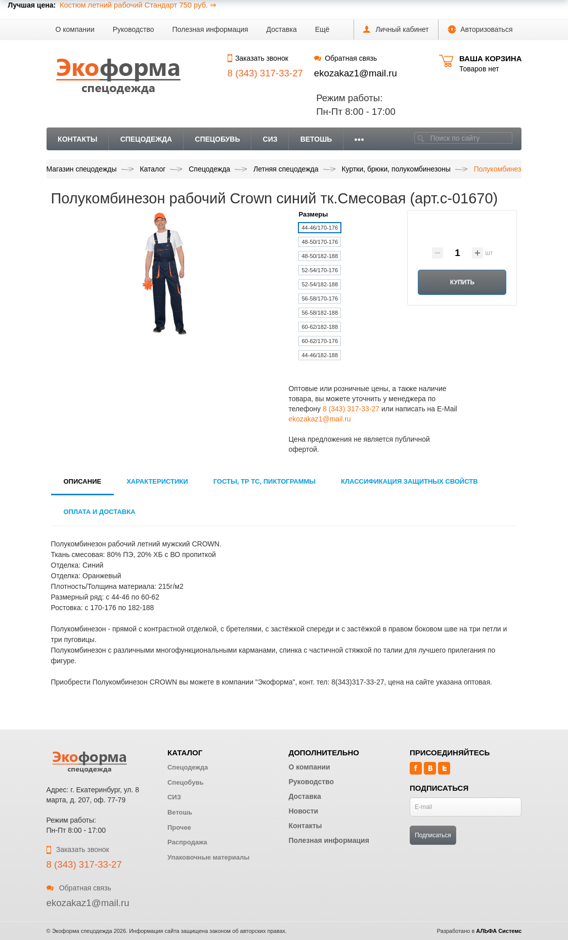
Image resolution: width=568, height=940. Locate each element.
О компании (75, 29)
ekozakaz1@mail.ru (355, 73)
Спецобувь (217, 139)
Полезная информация (210, 29)
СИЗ (270, 139)
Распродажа (187, 842)
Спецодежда (146, 139)
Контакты (77, 139)
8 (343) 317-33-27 (351, 409)
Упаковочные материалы (208, 857)
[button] (322, 29)
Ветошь (316, 139)
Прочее (179, 827)
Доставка (282, 29)
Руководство (133, 29)
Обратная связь (345, 58)
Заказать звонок (258, 58)
